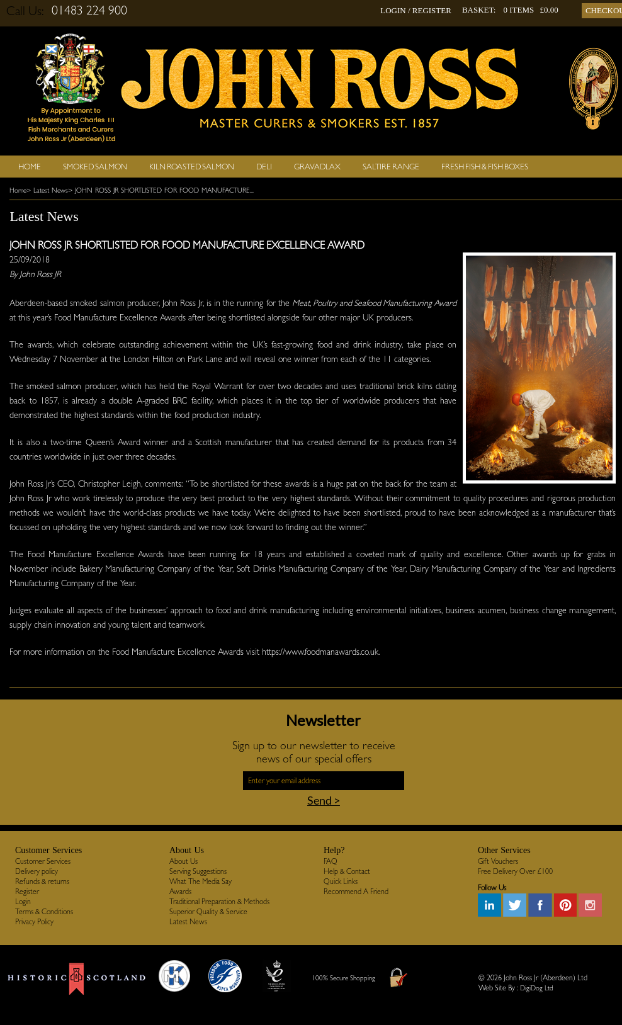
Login (23, 901)
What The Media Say (200, 881)
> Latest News (47, 190)
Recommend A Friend (356, 891)
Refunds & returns (42, 881)
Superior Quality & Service (208, 911)
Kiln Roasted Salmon (191, 166)
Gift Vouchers (498, 861)
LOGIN (392, 10)
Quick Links (341, 881)
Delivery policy (36, 871)
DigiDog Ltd (536, 988)
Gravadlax (317, 166)
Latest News (188, 921)
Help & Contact (347, 871)
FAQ (330, 861)
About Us (183, 861)
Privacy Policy (34, 921)
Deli (264, 166)
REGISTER (431, 10)
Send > (323, 800)
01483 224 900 (89, 10)
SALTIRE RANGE (391, 166)
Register (27, 891)
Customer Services (43, 861)
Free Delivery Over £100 (515, 871)
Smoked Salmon (95, 166)
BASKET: (479, 9)
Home (29, 166)
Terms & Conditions (44, 911)
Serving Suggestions (198, 871)
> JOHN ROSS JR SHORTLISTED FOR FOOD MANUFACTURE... (161, 190)
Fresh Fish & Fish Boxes (484, 166)
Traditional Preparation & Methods (219, 901)
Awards (180, 891)
